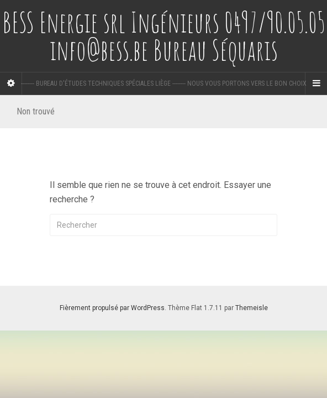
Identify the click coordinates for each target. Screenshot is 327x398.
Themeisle (251, 308)
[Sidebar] (11, 83)
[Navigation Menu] (316, 83)
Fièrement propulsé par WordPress (112, 308)
